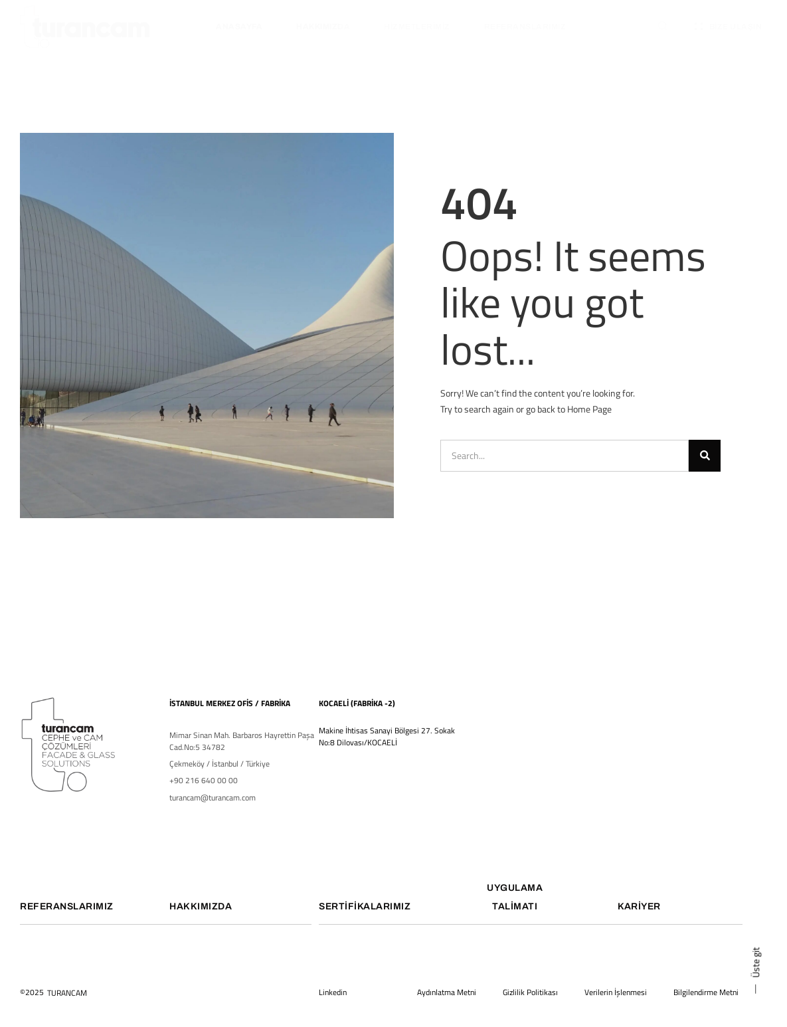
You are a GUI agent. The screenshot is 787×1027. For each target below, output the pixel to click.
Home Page (589, 409)
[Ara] (705, 456)
